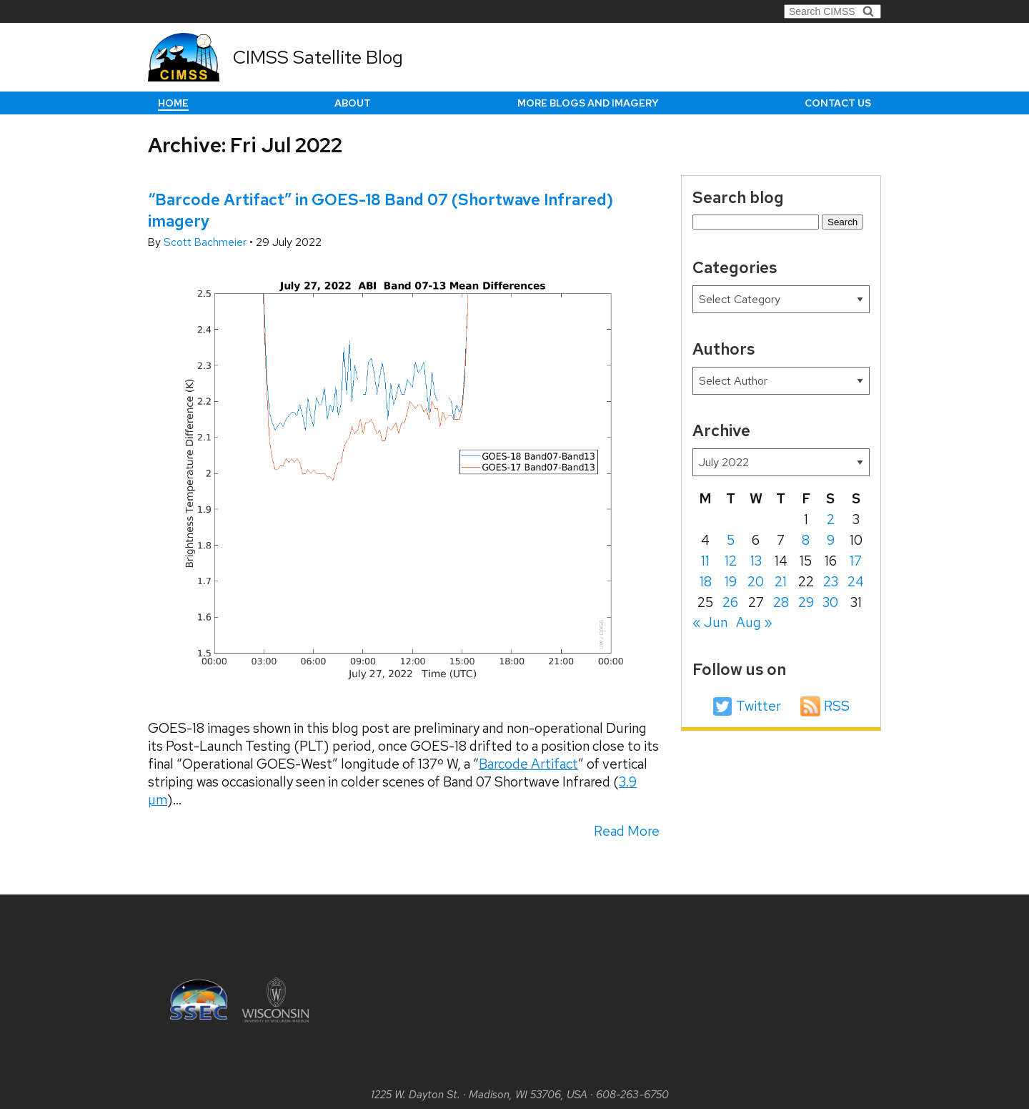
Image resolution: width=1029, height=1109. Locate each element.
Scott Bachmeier (206, 242)
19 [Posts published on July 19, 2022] (731, 582)
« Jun (709, 622)
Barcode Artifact (528, 764)
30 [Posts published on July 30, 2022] (830, 602)
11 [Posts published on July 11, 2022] (705, 561)
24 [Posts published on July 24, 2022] (855, 582)
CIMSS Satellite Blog (318, 57)
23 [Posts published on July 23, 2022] (830, 582)
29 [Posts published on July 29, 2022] (806, 602)
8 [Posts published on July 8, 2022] (806, 540)
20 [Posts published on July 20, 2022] (755, 582)
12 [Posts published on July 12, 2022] (731, 561)
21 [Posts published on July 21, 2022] (781, 582)
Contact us (838, 103)
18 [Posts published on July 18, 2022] (706, 582)
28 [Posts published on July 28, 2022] (781, 602)
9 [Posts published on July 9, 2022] (831, 540)
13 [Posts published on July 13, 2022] (756, 561)
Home (173, 103)
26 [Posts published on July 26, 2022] (730, 602)
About (352, 103)
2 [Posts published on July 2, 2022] (831, 519)
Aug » (754, 622)
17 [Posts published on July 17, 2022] (856, 561)
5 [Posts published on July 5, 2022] (731, 540)
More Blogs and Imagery (588, 103)
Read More (627, 831)
